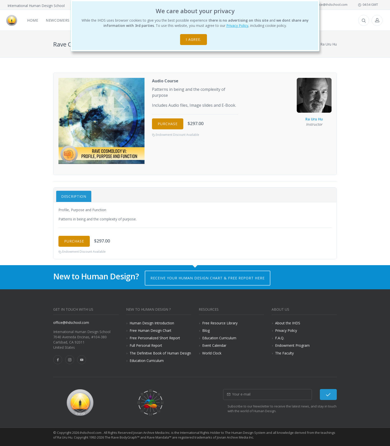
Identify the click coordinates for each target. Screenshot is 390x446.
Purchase (168, 123)
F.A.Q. (279, 338)
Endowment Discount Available (175, 135)
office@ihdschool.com (328, 4)
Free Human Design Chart (150, 330)
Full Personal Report (146, 345)
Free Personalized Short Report (155, 338)
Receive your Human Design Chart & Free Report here (207, 278)
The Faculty (284, 353)
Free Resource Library (220, 323)
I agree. (193, 39)
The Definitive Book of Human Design (160, 353)
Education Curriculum (147, 360)
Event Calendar (214, 345)
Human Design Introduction (152, 323)
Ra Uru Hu (314, 99)
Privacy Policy (237, 25)
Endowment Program (292, 345)
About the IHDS (287, 323)
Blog (206, 330)
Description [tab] (73, 196)
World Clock (211, 353)
